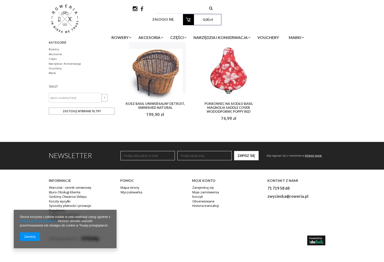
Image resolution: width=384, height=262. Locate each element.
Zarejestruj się (202, 227)
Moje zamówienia (204, 232)
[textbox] (223, 9)
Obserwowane (202, 240)
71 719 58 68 (278, 227)
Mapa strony (129, 227)
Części (202, 27)
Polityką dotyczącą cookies (39, 221)
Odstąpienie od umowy (65, 258)
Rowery (145, 27)
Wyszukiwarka (130, 232)
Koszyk (197, 236)
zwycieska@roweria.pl (287, 235)
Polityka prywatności (63, 254)
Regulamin (56, 249)
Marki (320, 27)
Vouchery (293, 27)
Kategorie (58, 81)
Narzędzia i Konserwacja (246, 27)
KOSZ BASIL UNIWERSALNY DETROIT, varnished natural (155, 145)
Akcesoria (175, 27)
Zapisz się (246, 195)
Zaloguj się (273, 10)
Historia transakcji (204, 245)
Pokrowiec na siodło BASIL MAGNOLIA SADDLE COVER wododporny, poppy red (228, 147)
